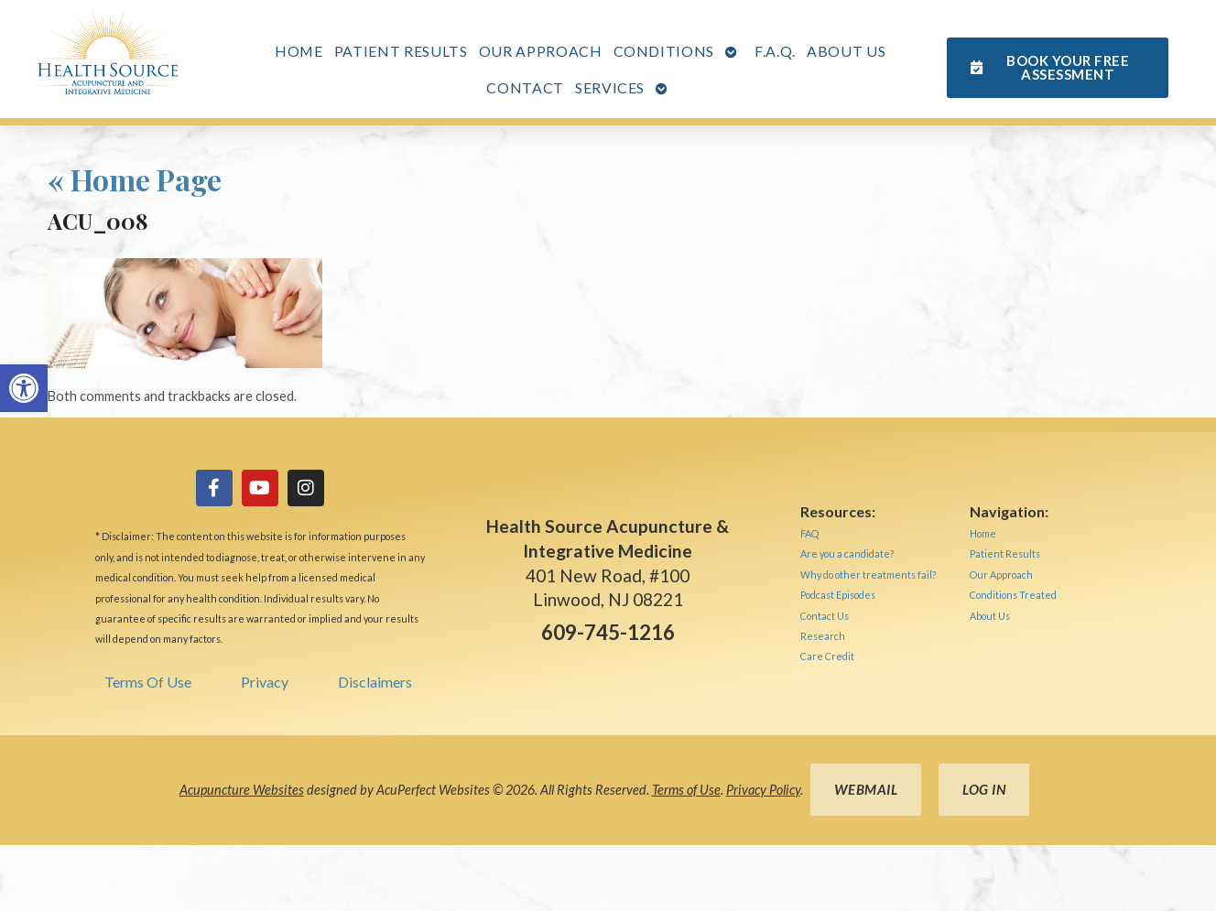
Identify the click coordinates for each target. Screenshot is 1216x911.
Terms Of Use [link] (147, 681)
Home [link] (299, 51)
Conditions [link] (664, 51)
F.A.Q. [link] (775, 51)
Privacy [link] (264, 681)
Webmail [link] (866, 789)
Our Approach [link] (541, 51)
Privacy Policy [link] (763, 789)
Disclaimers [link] (375, 681)
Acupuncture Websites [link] (241, 789)
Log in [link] (983, 789)
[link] (24, 388)
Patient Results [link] (401, 51)
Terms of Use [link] (686, 789)
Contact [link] (525, 87)
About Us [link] (846, 51)
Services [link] (610, 87)
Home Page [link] (135, 179)
